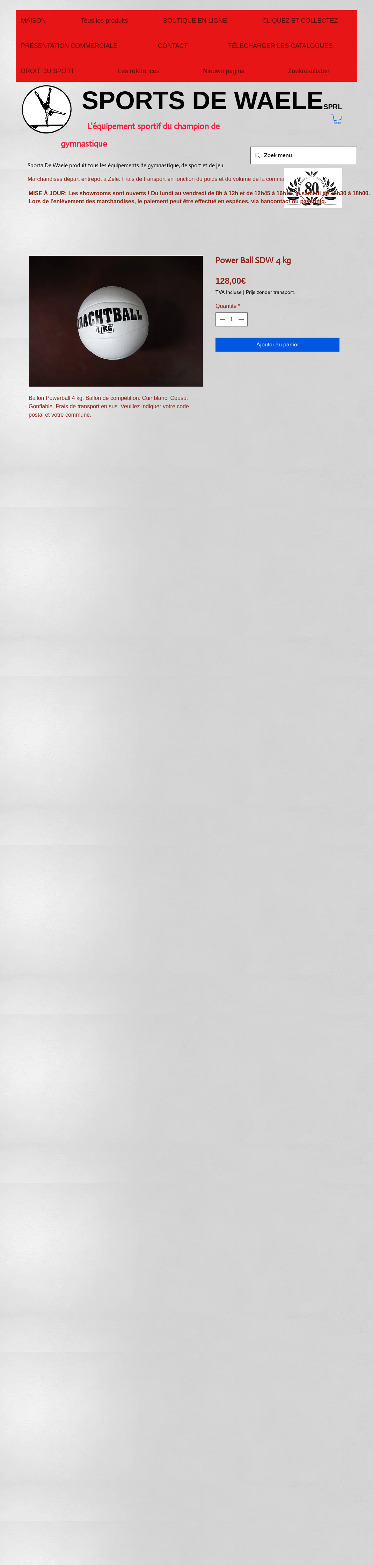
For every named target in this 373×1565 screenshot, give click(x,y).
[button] (337, 119)
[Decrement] (221, 319)
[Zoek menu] (303, 155)
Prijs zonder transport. (270, 292)
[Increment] (242, 319)
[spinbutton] (231, 319)
